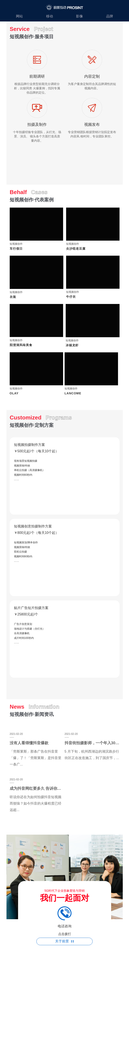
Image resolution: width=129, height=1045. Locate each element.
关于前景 (64, 941)
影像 (79, 16)
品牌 (109, 16)
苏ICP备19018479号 (64, 960)
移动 (49, 16)
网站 (19, 16)
